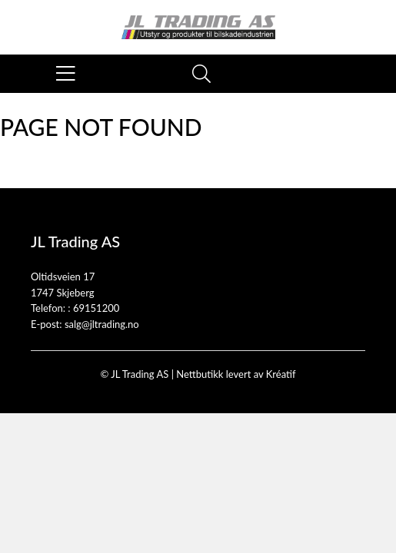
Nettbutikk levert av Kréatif (235, 374)
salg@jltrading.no (102, 324)
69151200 (96, 308)
